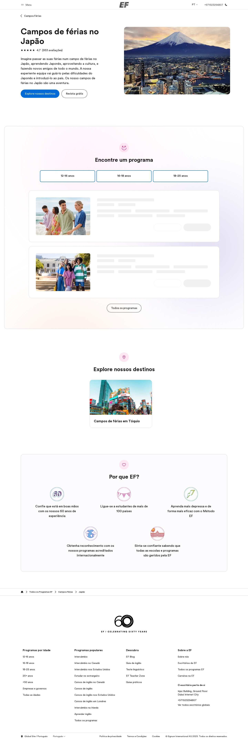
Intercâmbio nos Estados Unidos (92, 669)
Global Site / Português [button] (34, 736)
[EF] (124, 5)
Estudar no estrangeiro (87, 675)
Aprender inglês (82, 714)
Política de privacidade (110, 736)
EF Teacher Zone (135, 675)
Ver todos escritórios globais (194, 704)
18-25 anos (29, 669)
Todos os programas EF (191, 669)
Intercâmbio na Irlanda (86, 707)
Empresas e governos (34, 688)
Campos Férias (32, 15)
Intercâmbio (80, 656)
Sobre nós (183, 656)
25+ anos (28, 675)
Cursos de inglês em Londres (90, 701)
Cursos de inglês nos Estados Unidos (94, 695)
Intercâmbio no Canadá (87, 663)
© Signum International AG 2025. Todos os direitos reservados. (196, 736)
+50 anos (28, 682)
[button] (27, 4)
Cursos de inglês (83, 688)
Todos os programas (85, 720)
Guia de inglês (133, 663)
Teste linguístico (135, 669)
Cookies (156, 736)
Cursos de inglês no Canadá (89, 682)
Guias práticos (134, 682)
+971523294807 (187, 700)
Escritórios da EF (187, 663)
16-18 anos (28, 663)
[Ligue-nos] (215, 5)
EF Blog (130, 656)
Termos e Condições (137, 736)
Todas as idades (31, 695)
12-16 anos (28, 656)
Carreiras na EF (186, 675)
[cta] (40, 94)
